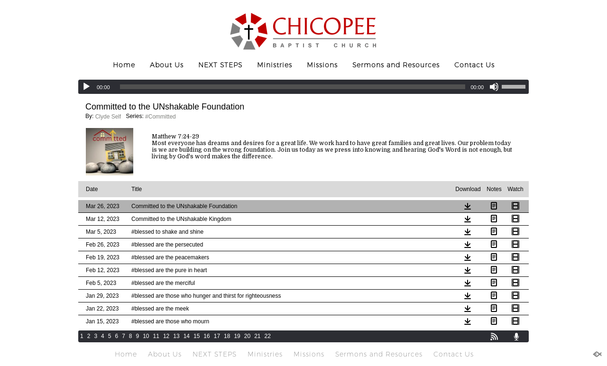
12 (166, 336)
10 (146, 336)
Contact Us (474, 65)
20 (247, 336)
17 (217, 336)
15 (196, 336)
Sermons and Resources (396, 65)
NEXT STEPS (220, 65)
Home (124, 65)
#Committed (160, 116)
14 (187, 336)
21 (257, 336)
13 (176, 336)
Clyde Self (108, 116)
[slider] (293, 86)
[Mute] (494, 87)
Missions (322, 65)
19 (237, 336)
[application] (303, 87)
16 (206, 336)
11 (156, 336)
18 (227, 336)
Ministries (274, 65)
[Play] (86, 87)
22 (268, 336)
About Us (167, 65)
